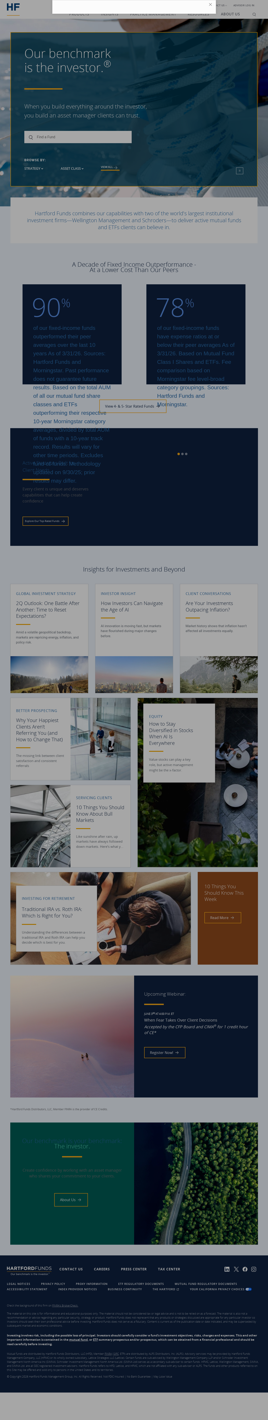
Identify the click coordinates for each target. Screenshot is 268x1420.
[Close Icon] (211, 5)
